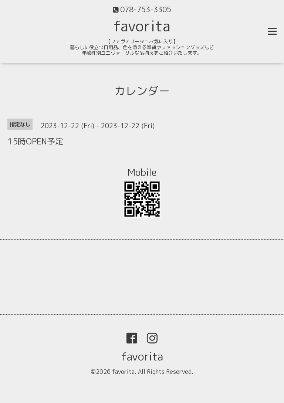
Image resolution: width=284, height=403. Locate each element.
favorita (142, 26)
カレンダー (142, 91)
